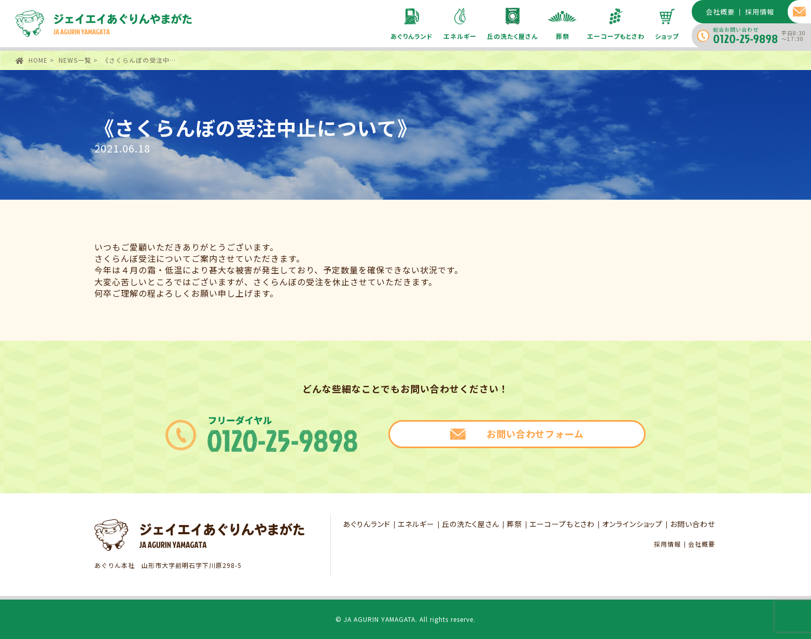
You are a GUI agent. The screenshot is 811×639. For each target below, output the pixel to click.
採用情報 (667, 544)
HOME (38, 59)
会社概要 (701, 544)
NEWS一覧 (75, 59)
